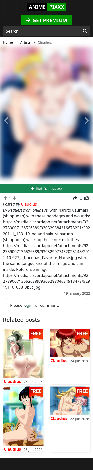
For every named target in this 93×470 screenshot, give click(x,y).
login (28, 305)
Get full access (46, 188)
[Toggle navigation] (10, 7)
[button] (7, 121)
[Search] (85, 31)
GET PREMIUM (46, 20)
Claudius (12, 381)
